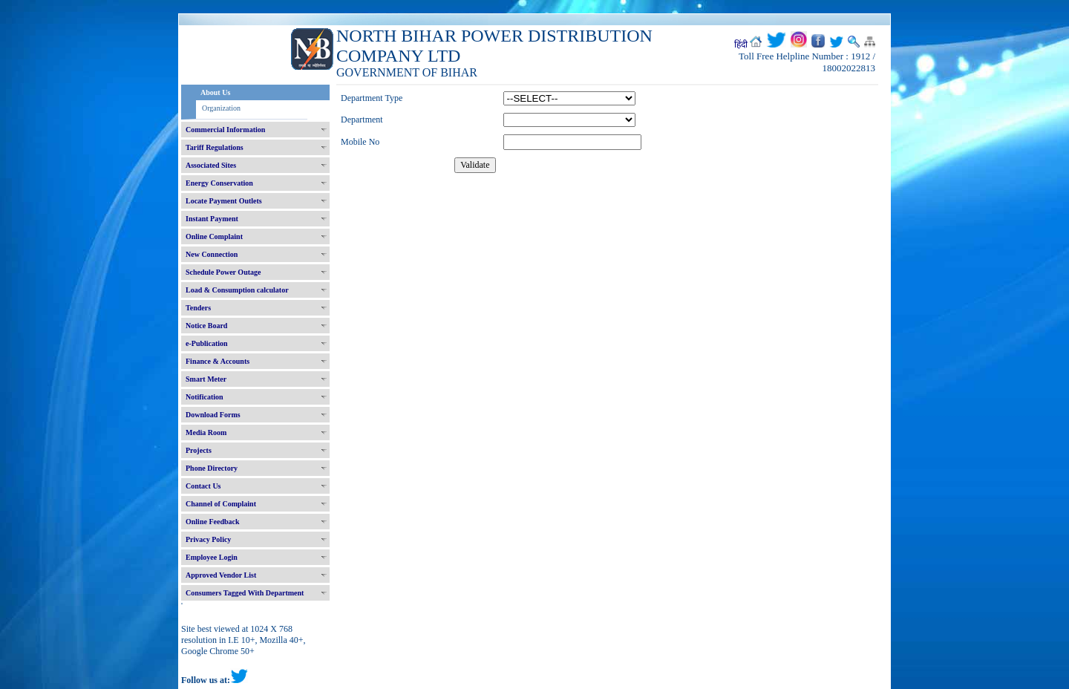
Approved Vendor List (221, 575)
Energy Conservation (219, 183)
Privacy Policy (208, 539)
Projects (199, 450)
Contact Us (203, 486)
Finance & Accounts (217, 361)
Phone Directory (212, 468)
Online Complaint (214, 236)
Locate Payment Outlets (224, 201)
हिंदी (741, 44)
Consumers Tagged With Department (245, 593)
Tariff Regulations (214, 147)
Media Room (206, 432)
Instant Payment (212, 219)
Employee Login (212, 557)
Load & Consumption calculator (237, 290)
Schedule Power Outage (223, 272)
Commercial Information (225, 129)
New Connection (212, 254)
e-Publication (207, 343)
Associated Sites (211, 165)
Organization (221, 108)
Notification (204, 397)
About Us (215, 92)
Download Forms (213, 415)
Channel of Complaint (221, 504)
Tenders (198, 308)
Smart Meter (206, 379)
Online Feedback (213, 521)
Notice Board (206, 325)
